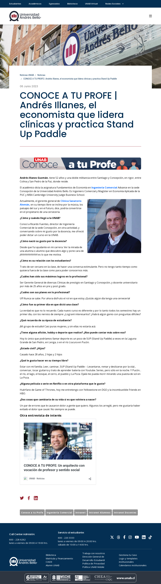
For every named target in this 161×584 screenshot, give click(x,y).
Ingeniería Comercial (104, 204)
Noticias (41, 75)
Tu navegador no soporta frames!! (80, 553)
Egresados (54, 3)
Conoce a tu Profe (32, 521)
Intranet (80, 521)
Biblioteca (72, 3)
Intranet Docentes (125, 521)
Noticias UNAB (27, 75)
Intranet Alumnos (100, 521)
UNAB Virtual (91, 3)
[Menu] (150, 16)
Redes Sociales (114, 3)
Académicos (35, 3)
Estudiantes (15, 3)
